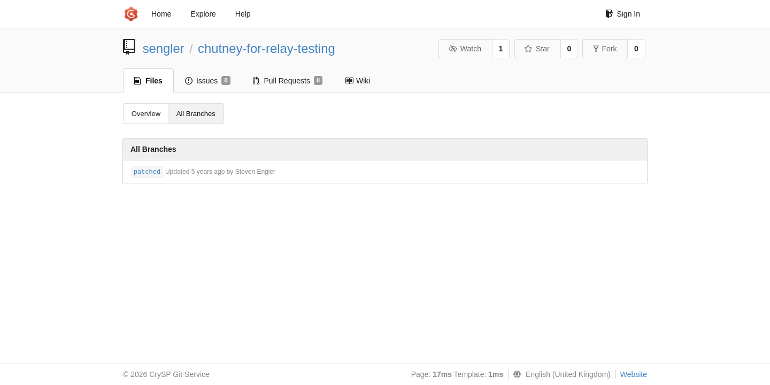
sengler (163, 48)
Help (243, 14)
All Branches (195, 114)
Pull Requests (288, 81)
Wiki (357, 80)
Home (161, 14)
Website (633, 374)
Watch (464, 48)
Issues (207, 81)
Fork (605, 48)
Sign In (622, 14)
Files (148, 80)
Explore (202, 14)
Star (537, 48)
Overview (146, 114)
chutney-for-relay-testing (266, 48)
